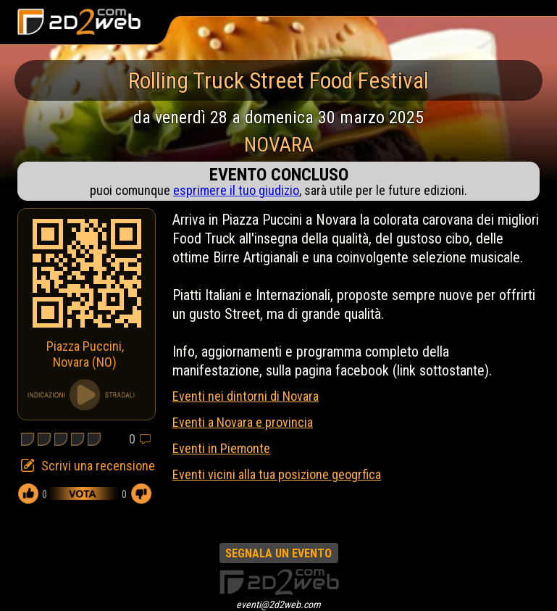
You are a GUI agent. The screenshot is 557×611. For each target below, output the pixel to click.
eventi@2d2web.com (278, 604)
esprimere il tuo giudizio (236, 190)
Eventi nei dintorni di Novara (245, 396)
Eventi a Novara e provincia (242, 422)
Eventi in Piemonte (221, 448)
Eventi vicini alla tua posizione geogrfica (276, 474)
